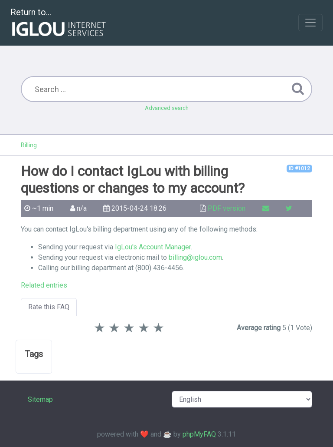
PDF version (226, 208)
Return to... (59, 23)
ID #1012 (299, 169)
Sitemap (40, 399)
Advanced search (167, 108)
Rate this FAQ (48, 307)
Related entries (44, 285)
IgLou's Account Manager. (153, 247)
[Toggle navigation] (310, 22)
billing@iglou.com (195, 257)
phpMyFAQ (199, 434)
